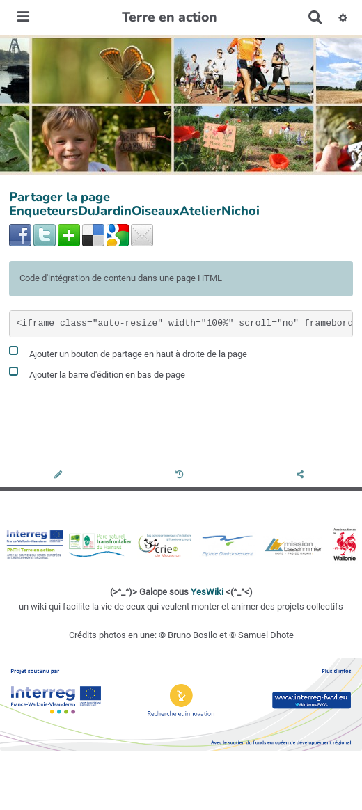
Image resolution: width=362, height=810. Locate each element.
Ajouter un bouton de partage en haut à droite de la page (128, 351)
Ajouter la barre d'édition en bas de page (97, 372)
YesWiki (207, 592)
